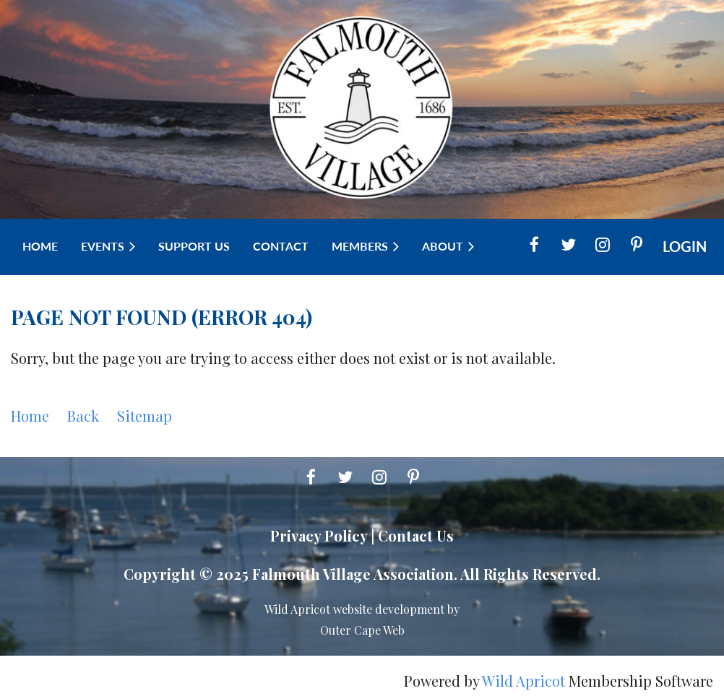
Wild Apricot (523, 680)
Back (83, 415)
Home (30, 415)
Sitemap (144, 415)
